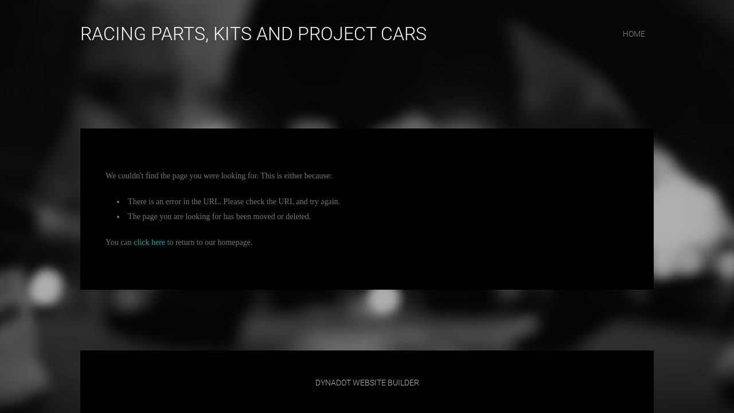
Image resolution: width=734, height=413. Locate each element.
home (634, 33)
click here (149, 242)
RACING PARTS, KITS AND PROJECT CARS (253, 34)
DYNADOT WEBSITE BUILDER (367, 382)
